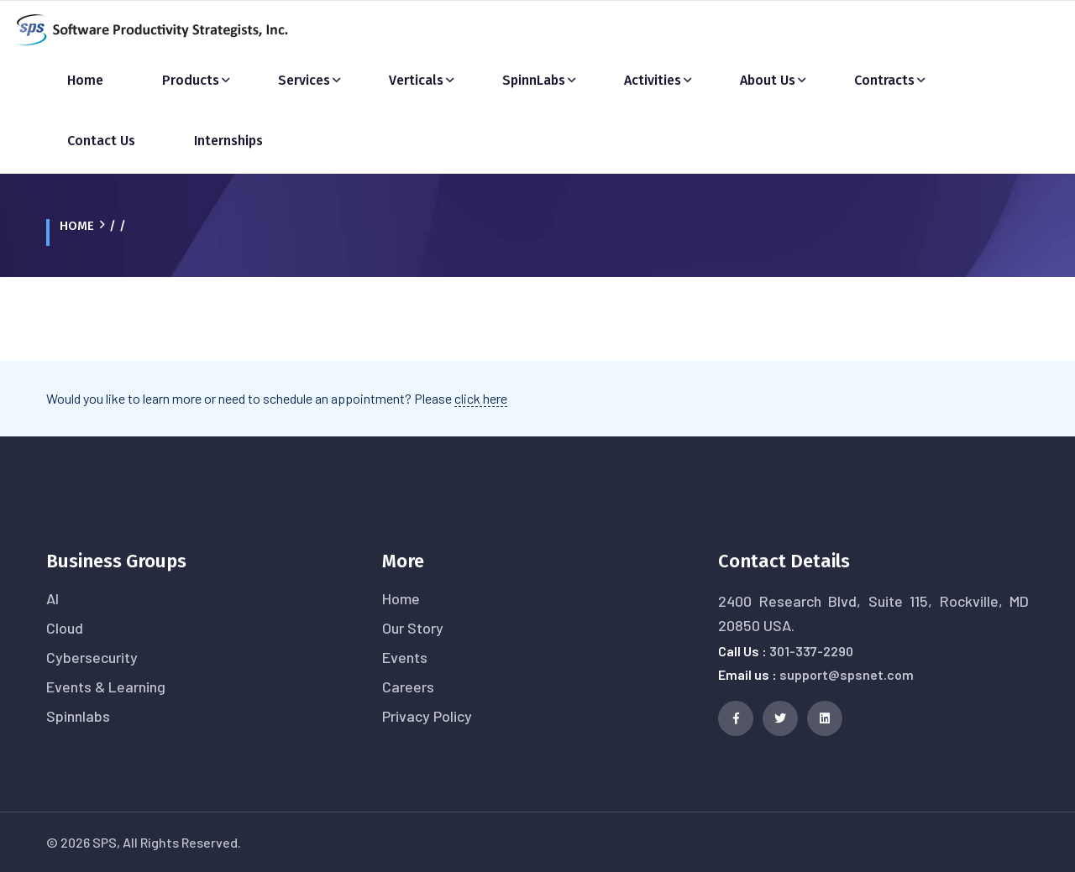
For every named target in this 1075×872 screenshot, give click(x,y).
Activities (652, 80)
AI (52, 598)
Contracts (884, 80)
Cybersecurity (92, 657)
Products (190, 80)
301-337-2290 (811, 651)
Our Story (412, 628)
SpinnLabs (533, 80)
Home (85, 80)
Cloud (64, 628)
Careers (408, 686)
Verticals (416, 80)
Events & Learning (105, 686)
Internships (228, 141)
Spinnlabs (78, 716)
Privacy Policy (427, 716)
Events (404, 657)
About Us (767, 80)
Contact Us (101, 141)
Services (304, 80)
